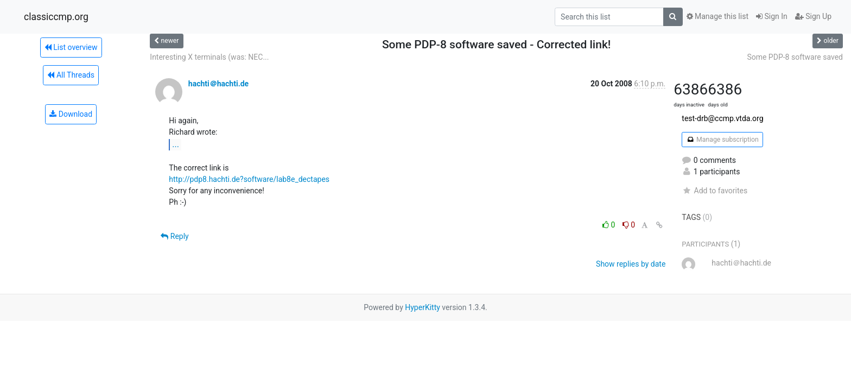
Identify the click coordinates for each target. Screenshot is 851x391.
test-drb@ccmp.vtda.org (722, 118)
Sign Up (813, 16)
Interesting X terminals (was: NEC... (209, 57)
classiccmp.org (56, 16)
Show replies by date (630, 264)
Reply (174, 236)
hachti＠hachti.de (218, 83)
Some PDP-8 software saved (795, 57)
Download (70, 114)
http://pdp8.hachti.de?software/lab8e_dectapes (249, 179)
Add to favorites (714, 190)
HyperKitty (422, 307)
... (175, 144)
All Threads (70, 75)
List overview (71, 47)
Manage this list (717, 16)
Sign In (772, 16)
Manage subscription (722, 139)
